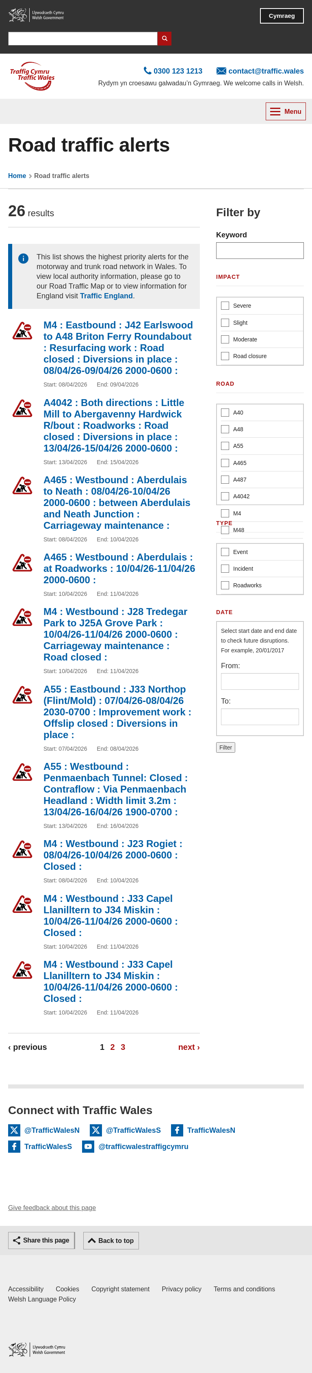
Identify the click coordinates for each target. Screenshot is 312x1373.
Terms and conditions (244, 1289)
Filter (225, 747)
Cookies (67, 1289)
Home (17, 175)
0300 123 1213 (178, 71)
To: (226, 701)
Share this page (46, 1240)
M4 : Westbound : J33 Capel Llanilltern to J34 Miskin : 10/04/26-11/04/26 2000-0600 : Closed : (110, 915)
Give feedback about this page (52, 1207)
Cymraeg (282, 15)
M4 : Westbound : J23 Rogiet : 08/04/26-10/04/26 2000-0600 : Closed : (112, 855)
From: (230, 666)
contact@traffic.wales (266, 71)
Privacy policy (182, 1289)
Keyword (231, 235)
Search (164, 39)
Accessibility (25, 1289)
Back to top (116, 1240)
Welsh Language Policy (42, 1299)
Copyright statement (120, 1289)
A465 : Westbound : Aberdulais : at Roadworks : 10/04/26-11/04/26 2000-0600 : (119, 568)
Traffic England (106, 296)
